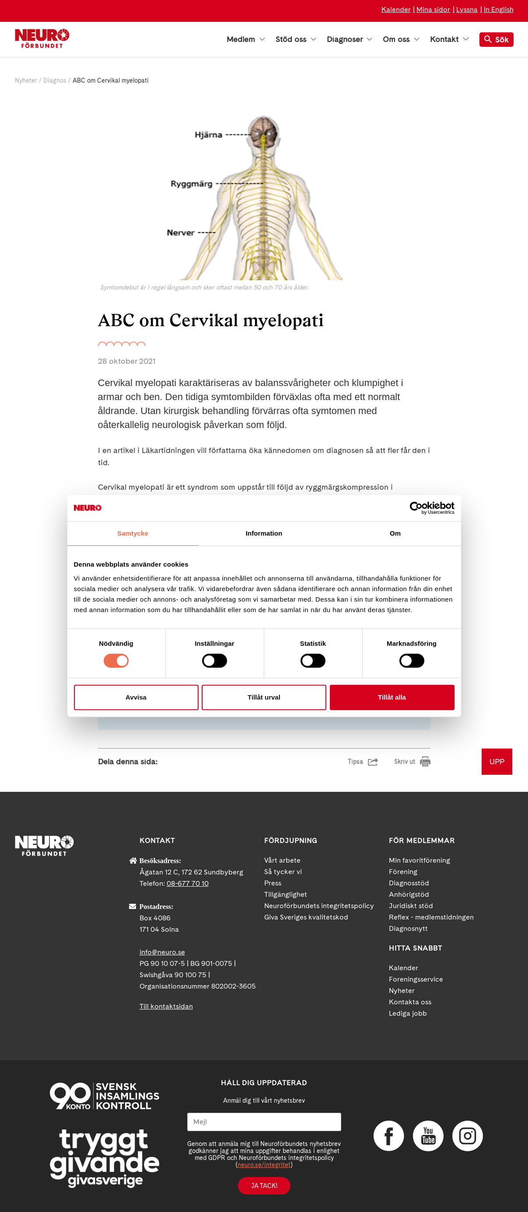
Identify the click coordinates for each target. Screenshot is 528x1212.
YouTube (428, 1136)
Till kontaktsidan (166, 1006)
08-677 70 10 (188, 883)
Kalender (396, 9)
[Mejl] (264, 1122)
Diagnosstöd (409, 883)
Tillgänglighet (285, 894)
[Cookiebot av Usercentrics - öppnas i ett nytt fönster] (416, 508)
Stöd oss (296, 39)
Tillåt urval (264, 697)
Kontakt (449, 39)
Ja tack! (264, 1185)
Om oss (401, 39)
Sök (496, 39)
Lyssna (467, 9)
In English (499, 9)
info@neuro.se (162, 952)
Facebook (389, 1136)
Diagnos (54, 80)
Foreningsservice (416, 979)
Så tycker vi (283, 871)
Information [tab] (264, 533)
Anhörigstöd (409, 894)
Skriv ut (404, 761)
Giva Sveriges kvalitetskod (306, 917)
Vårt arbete (282, 860)
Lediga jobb (408, 1013)
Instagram (467, 1136)
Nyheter (26, 80)
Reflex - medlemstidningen (431, 917)
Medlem (246, 39)
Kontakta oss (410, 1002)
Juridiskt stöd (411, 906)
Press (272, 883)
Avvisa (136, 697)
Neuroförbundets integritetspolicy (319, 906)
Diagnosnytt (408, 928)
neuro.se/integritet (264, 1164)
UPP (497, 761)
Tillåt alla (392, 697)
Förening (403, 871)
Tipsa (355, 761)
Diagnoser (349, 39)
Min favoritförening (419, 860)
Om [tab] (395, 533)
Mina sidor (433, 9)
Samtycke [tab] (132, 533)
